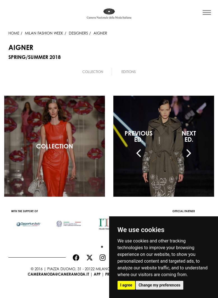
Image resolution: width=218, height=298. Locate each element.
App (97, 274)
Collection (92, 72)
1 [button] (101, 245)
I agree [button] (126, 285)
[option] (28, 221)
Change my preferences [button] (159, 285)
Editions (128, 72)
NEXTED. (189, 136)
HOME (13, 33)
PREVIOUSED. (139, 136)
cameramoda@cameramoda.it (58, 274)
